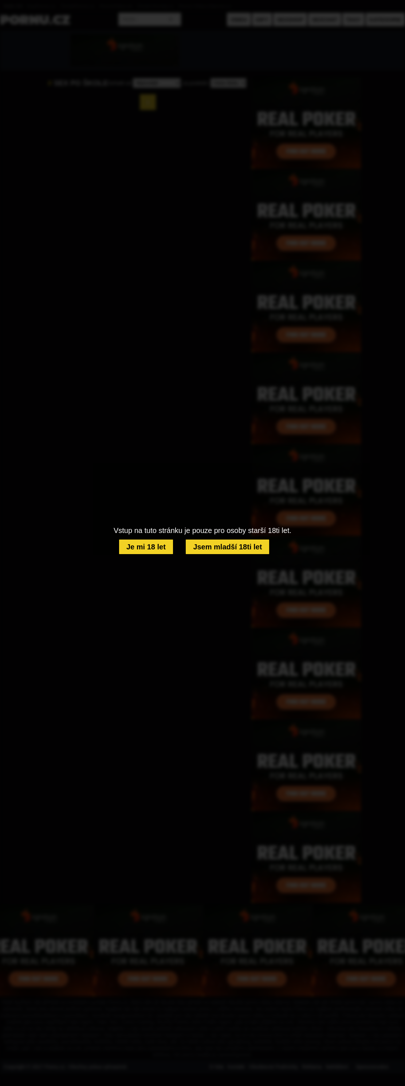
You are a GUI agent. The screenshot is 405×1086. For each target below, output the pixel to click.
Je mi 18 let (146, 547)
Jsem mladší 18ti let (227, 547)
